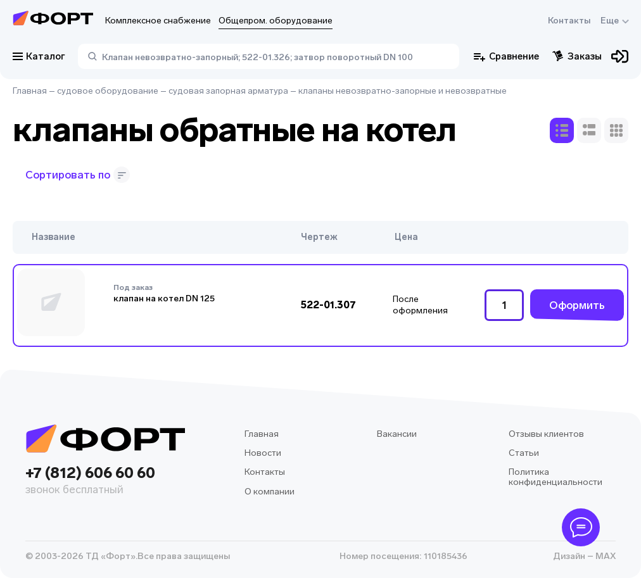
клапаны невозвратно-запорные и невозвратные (402, 90)
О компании (269, 491)
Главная (30, 90)
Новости (262, 453)
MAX (604, 556)
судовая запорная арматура (228, 90)
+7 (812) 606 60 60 (105, 481)
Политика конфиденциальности (555, 477)
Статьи (524, 453)
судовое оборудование (107, 90)
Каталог (39, 56)
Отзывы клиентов (546, 434)
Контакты (569, 20)
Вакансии (397, 434)
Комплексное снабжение (158, 20)
